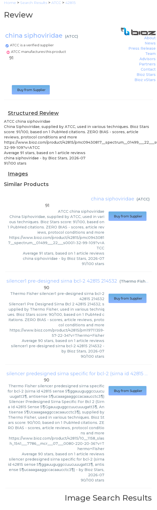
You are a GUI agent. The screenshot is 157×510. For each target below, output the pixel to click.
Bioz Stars (146, 74)
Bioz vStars (145, 79)
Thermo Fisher (135, 281)
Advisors (147, 59)
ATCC (71, 36)
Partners (147, 64)
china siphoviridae (112, 199)
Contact (148, 69)
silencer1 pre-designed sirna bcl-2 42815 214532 (62, 281)
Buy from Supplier (30, 90)
